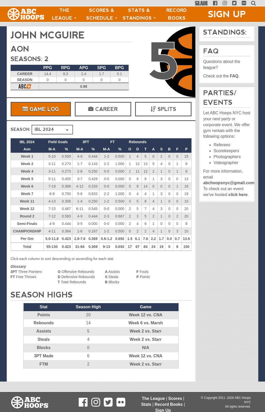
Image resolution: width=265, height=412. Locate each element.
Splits (163, 109)
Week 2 (27, 164)
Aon (20, 49)
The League (64, 14)
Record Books (176, 14)
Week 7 (27, 194)
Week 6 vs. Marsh (145, 323)
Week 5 (27, 179)
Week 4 (27, 171)
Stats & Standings (139, 14)
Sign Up (227, 14)
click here (238, 194)
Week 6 (27, 186)
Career (103, 109)
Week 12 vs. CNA (146, 315)
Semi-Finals (27, 224)
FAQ (234, 76)
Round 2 (27, 216)
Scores (175, 398)
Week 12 (27, 209)
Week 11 (27, 201)
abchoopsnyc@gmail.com (228, 183)
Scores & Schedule (101, 14)
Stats (146, 404)
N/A (145, 347)
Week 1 (27, 156)
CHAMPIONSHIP (27, 231)
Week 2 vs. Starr (145, 331)
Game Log (41, 109)
